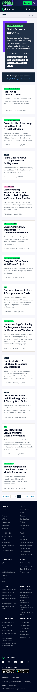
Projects (22, 522)
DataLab (23, 528)
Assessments (24, 525)
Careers (4, 516)
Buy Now (27, 3)
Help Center (5, 525)
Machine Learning (26, 566)
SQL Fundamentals (26, 592)
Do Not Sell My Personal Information (11, 681)
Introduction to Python (9, 589)
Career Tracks (24, 510)
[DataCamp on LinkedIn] (15, 662)
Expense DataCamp (26, 545)
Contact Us (5, 528)
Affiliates (4, 519)
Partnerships (6, 522)
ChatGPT (5, 581)
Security (4, 685)
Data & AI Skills (7, 536)
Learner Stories (25, 548)
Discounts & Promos (26, 542)
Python (4, 563)
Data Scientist (24, 628)
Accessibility (27, 681)
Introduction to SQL (8, 592)
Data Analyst (24, 622)
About (4, 510)
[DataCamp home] (15, 657)
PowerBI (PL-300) (25, 634)
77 (19, 496)
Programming (24, 572)
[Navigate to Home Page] (8, 9)
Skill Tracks (24, 513)
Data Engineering (25, 569)
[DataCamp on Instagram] (28, 662)
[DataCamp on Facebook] (3, 662)
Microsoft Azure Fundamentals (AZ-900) (26, 607)
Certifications (24, 519)
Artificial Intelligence (8, 572)
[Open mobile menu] (34, 9)
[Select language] (27, 9)
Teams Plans (6, 542)
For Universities (25, 552)
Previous (6, 496)
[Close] (34, 3)
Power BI (4, 575)
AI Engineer (24, 631)
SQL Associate (25, 625)
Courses (22, 516)
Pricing (4, 539)
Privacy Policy (5, 677)
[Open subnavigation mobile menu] (8, 15)
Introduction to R (7, 595)
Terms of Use (12, 685)
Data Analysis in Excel (9, 603)
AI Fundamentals (25, 589)
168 (27, 496)
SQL (3, 569)
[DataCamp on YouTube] (22, 662)
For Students (24, 539)
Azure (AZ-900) (25, 637)
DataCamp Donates (26, 555)
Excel (3, 578)
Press (3, 513)
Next (32, 496)
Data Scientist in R (7, 630)
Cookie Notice (15, 677)
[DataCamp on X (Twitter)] (9, 662)
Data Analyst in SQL (8, 622)
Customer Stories (7, 550)
